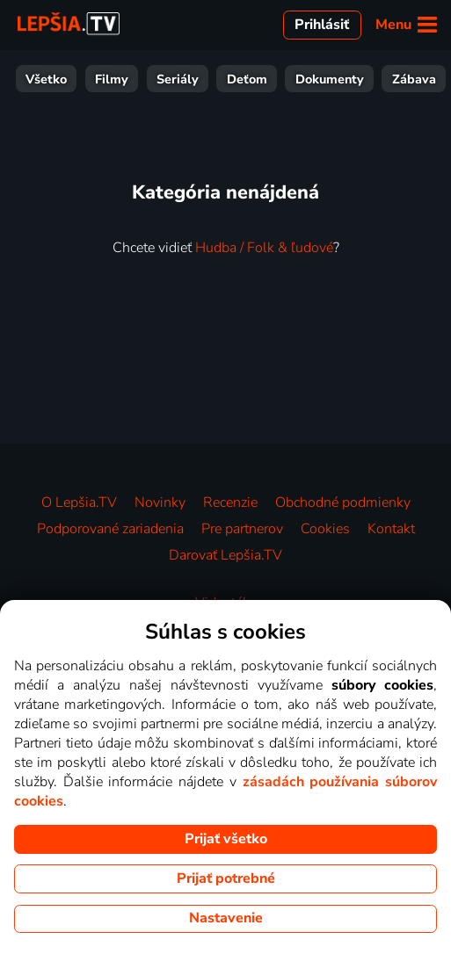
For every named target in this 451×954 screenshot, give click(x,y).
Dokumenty (73, 79)
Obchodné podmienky (343, 502)
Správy (290, 79)
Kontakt (391, 528)
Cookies (325, 528)
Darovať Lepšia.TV (225, 555)
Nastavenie (226, 918)
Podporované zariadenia (110, 528)
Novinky (160, 502)
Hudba (360, 79)
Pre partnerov (242, 528)
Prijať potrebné (226, 878)
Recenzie (230, 502)
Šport (224, 79)
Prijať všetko (226, 839)
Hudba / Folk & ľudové (264, 247)
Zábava (157, 79)
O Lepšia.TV (79, 502)
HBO (421, 79)
